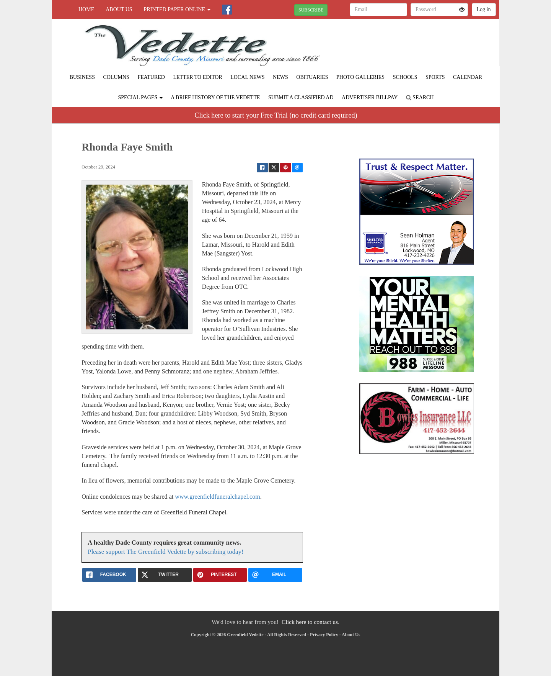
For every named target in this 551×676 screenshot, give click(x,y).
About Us (119, 9)
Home (86, 9)
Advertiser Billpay (370, 97)
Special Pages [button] (140, 97)
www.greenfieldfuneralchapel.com (217, 496)
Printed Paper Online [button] (177, 9)
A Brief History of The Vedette (215, 97)
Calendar (467, 77)
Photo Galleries (360, 77)
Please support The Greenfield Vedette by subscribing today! (165, 551)
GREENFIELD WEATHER (429, 46)
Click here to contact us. (310, 622)
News (280, 77)
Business (82, 77)
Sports (435, 77)
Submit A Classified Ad (301, 97)
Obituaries (312, 77)
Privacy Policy (324, 634)
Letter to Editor (197, 77)
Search (420, 97)
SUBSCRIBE (310, 10)
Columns (116, 77)
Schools (405, 77)
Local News (247, 77)
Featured (151, 77)
